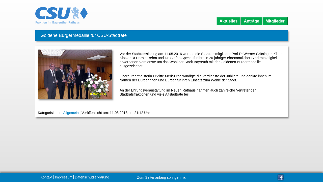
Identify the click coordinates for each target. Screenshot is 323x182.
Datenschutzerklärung (92, 177)
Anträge (251, 21)
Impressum (63, 177)
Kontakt (46, 177)
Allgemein (70, 113)
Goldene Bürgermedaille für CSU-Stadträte (83, 35)
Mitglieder (275, 21)
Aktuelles (228, 21)
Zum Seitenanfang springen (161, 177)
